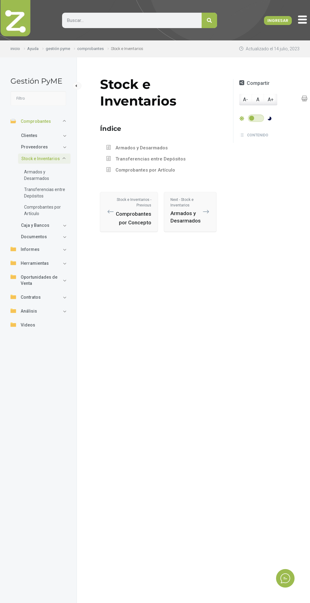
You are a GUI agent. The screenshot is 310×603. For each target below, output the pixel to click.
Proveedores (34, 146)
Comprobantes (30, 121)
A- (245, 99)
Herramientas (29, 263)
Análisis (23, 311)
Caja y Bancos (35, 225)
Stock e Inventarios (40, 158)
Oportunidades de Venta (33, 280)
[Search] (209, 20)
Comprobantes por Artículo (42, 210)
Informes (25, 249)
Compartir (254, 83)
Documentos (34, 236)
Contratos (25, 297)
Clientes (29, 135)
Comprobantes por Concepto (133, 211)
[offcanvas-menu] (304, 20)
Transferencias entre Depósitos (44, 192)
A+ (271, 99)
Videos (22, 324)
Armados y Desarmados (36, 175)
